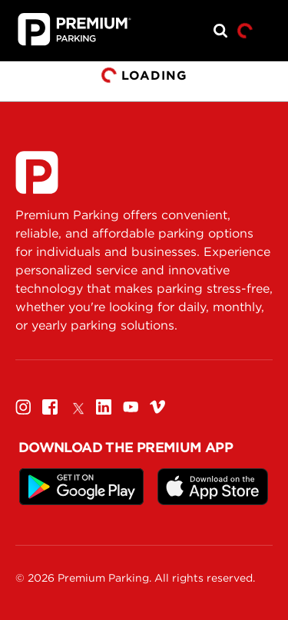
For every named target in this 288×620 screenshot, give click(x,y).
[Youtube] (130, 407)
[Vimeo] (157, 407)
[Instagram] (23, 407)
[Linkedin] (103, 407)
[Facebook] (50, 407)
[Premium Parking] (36, 172)
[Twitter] (76, 407)
